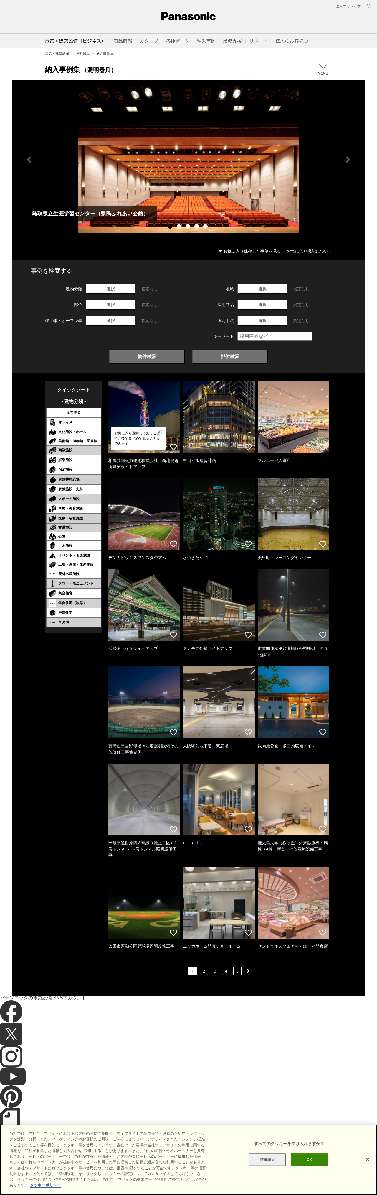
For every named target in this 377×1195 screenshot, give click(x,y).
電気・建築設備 (57, 53)
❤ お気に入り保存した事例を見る (250, 251)
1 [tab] (171, 227)
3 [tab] (188, 227)
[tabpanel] (188, 159)
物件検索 (147, 356)
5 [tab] (206, 227)
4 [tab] (197, 227)
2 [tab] (180, 227)
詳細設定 (267, 1170)
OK (309, 1170)
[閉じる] (367, 1170)
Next (348, 159)
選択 (111, 288)
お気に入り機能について (309, 251)
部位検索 (230, 356)
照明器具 (83, 53)
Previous (29, 159)
